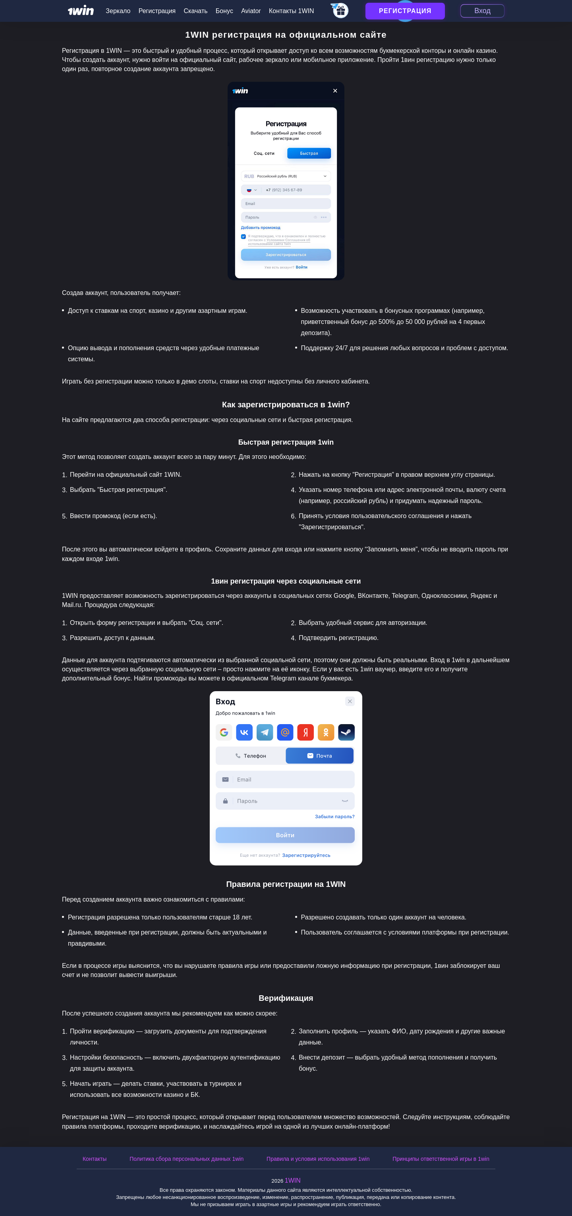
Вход (482, 11)
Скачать (196, 11)
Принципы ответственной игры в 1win (440, 1159)
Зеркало (118, 11)
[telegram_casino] (340, 11)
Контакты (94, 1159)
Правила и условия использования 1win (318, 1159)
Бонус (224, 11)
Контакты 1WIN (291, 11)
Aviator (251, 11)
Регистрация (157, 11)
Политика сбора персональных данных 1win (186, 1159)
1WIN (293, 1180)
